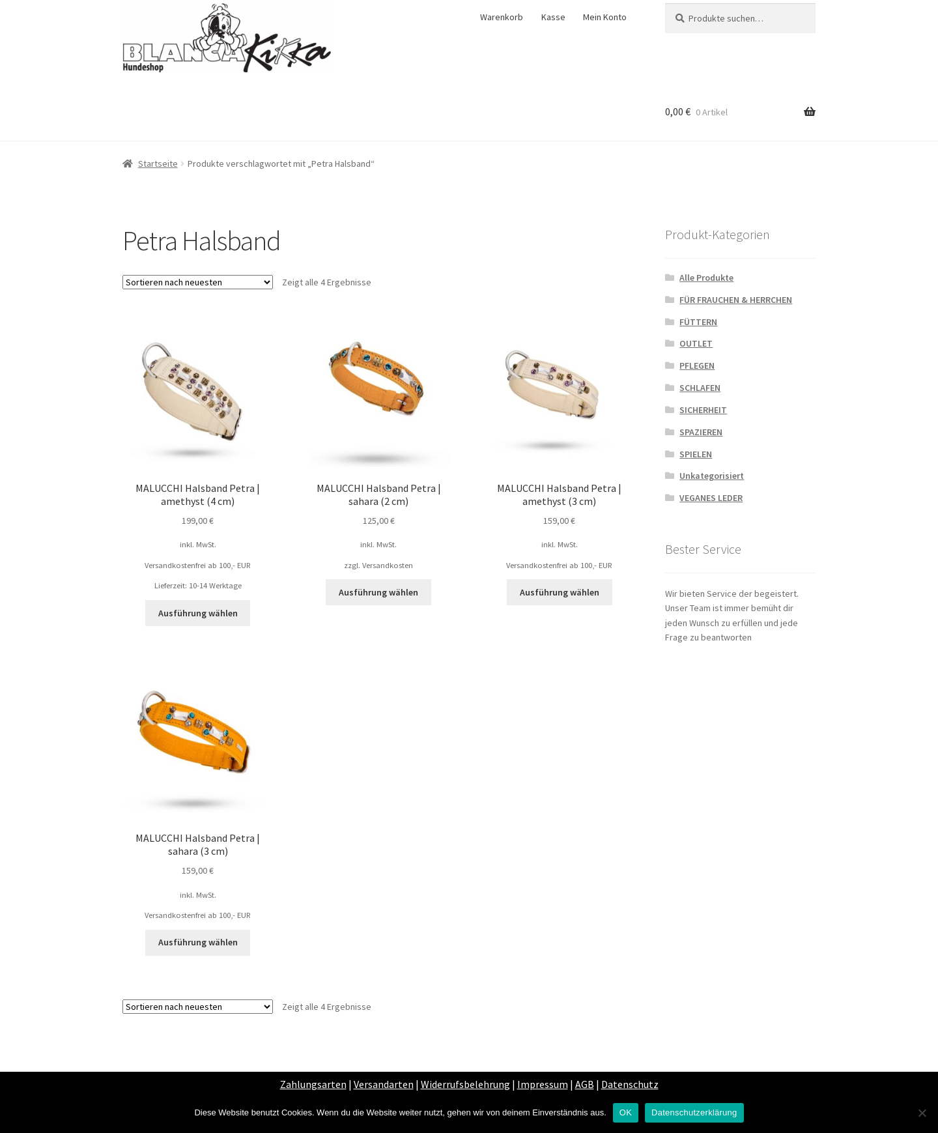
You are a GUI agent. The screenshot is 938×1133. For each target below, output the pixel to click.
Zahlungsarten (313, 1084)
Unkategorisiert (711, 475)
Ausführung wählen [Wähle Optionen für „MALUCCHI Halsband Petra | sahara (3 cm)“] (198, 942)
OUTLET (696, 343)
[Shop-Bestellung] (197, 282)
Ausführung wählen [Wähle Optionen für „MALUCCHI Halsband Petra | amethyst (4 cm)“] (198, 613)
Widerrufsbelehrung (465, 1084)
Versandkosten (387, 565)
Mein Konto (605, 17)
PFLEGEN (697, 365)
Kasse (553, 17)
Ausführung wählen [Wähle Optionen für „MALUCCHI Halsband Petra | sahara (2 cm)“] (378, 592)
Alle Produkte (706, 277)
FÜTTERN (698, 322)
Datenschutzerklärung (694, 1112)
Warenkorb (501, 17)
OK (625, 1112)
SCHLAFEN (699, 388)
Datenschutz (630, 1084)
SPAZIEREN (700, 432)
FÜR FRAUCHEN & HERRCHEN (735, 300)
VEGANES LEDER (711, 498)
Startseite (158, 163)
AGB (584, 1084)
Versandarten (384, 1084)
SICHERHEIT (703, 410)
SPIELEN (695, 454)
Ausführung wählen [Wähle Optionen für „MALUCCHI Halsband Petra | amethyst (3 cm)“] (559, 592)
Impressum (542, 1084)
